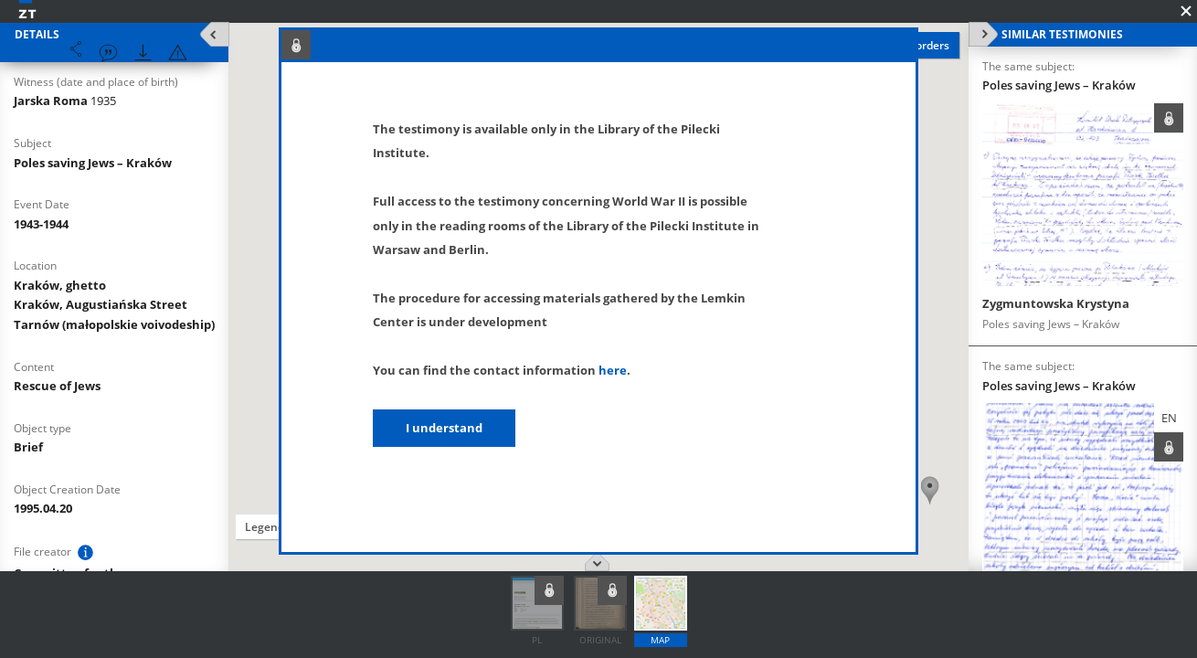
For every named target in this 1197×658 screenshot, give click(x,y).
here (612, 370)
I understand (444, 427)
